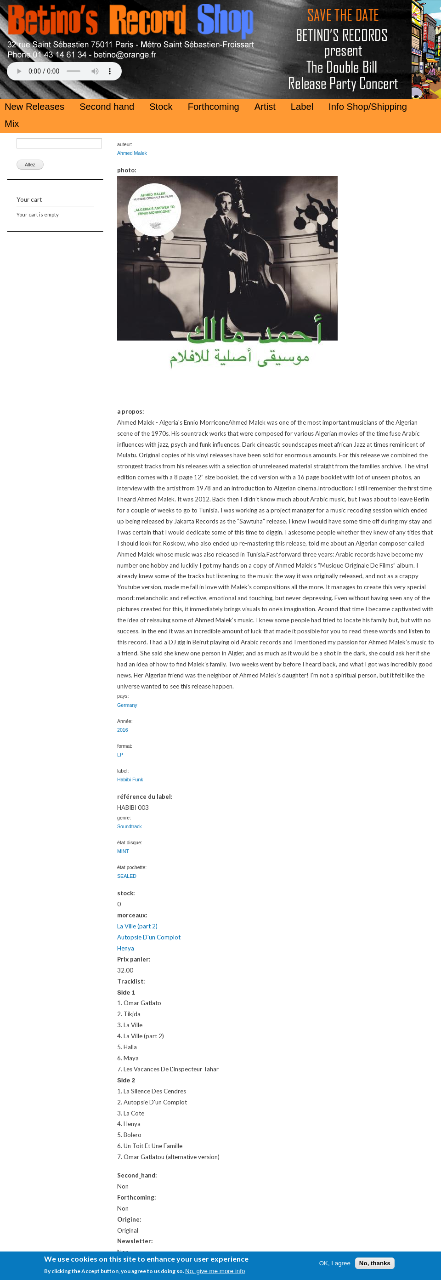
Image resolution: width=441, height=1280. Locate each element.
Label (302, 107)
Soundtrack (129, 826)
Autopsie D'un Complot (149, 937)
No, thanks (374, 1263)
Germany (127, 705)
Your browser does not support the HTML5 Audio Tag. (64, 71)
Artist (265, 107)
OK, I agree (335, 1263)
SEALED (126, 876)
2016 (122, 730)
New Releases (34, 107)
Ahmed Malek (132, 153)
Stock (161, 107)
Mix (12, 124)
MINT (123, 851)
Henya (125, 948)
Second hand (106, 107)
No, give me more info (215, 1271)
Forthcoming (213, 107)
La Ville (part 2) (137, 926)
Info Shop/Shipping (367, 107)
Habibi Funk (130, 779)
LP (120, 754)
